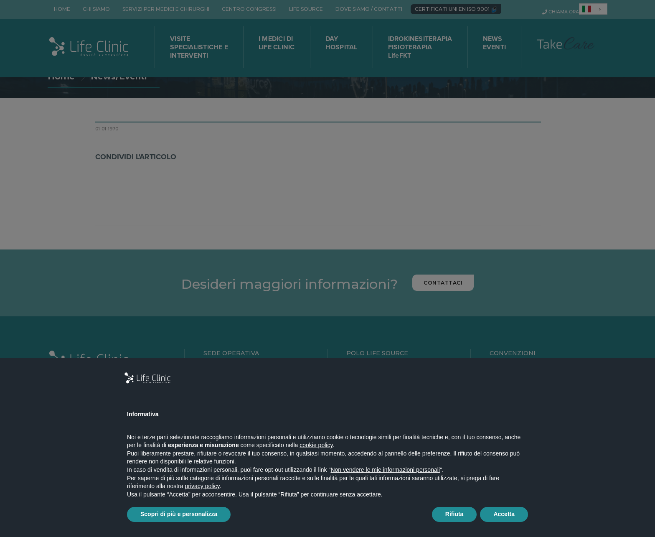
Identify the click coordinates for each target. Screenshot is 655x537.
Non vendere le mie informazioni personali (384, 469)
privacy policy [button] (202, 486)
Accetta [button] (504, 514)
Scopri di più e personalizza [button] (178, 514)
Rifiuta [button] (454, 514)
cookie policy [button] (316, 445)
